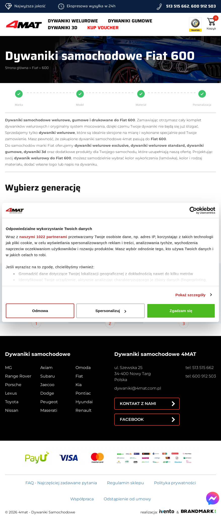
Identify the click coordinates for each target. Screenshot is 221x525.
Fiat (35, 67)
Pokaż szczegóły (190, 295)
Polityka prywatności (175, 482)
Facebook (132, 419)
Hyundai (84, 401)
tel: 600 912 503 (201, 376)
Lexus (11, 393)
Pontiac (83, 393)
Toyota (11, 401)
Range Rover (18, 376)
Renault (84, 410)
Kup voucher (103, 27)
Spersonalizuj (110, 311)
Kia (79, 384)
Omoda (83, 367)
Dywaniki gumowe (130, 20)
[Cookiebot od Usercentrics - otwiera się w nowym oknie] (193, 210)
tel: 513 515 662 (200, 367)
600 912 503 (203, 6)
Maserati (48, 410)
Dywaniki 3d (62, 27)
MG (8, 367)
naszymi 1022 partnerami (43, 237)
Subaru (47, 376)
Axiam (46, 367)
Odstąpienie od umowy (127, 499)
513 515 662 (177, 6)
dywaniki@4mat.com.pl (137, 388)
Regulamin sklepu (125, 482)
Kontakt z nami (138, 403)
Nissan (11, 410)
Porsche (13, 384)
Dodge (47, 393)
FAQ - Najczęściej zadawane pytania (61, 482)
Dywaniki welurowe (73, 20)
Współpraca (82, 499)
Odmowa (40, 311)
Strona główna (16, 67)
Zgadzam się (181, 311)
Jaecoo (47, 384)
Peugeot (49, 401)
